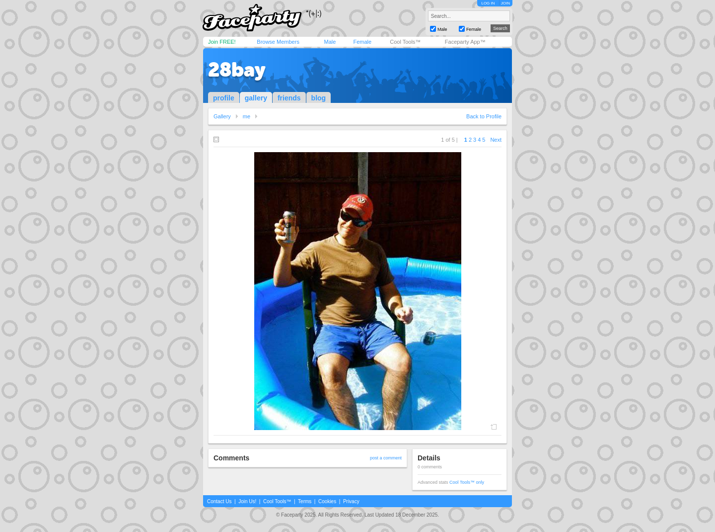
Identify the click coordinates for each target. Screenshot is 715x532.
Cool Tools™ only (466, 482)
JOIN (505, 3)
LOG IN (488, 3)
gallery (256, 98)
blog (318, 98)
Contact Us (219, 501)
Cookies (327, 501)
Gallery (222, 116)
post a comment (386, 457)
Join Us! (247, 501)
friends (289, 98)
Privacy (351, 501)
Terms (304, 501)
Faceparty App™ (465, 42)
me (246, 116)
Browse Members (278, 42)
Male (330, 42)
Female (362, 42)
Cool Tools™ (405, 42)
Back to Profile (483, 116)
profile (223, 98)
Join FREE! (222, 42)
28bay (237, 69)
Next (495, 140)
